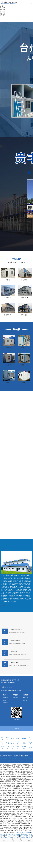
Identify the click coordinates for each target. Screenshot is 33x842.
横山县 (22, 834)
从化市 (27, 834)
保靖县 (7, 836)
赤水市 (18, 834)
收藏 (30, 747)
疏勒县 (24, 738)
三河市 (26, 836)
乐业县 (17, 832)
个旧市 (24, 743)
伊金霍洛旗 (27, 832)
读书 (17, 738)
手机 (7, 743)
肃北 (12, 743)
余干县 (22, 836)
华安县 (9, 834)
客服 (18, 836)
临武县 (14, 836)
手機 (12, 840)
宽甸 (3, 836)
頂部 (29, 840)
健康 (12, 738)
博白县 (5, 834)
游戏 (10, 836)
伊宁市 (14, 834)
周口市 (21, 832)
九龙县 (30, 836)
